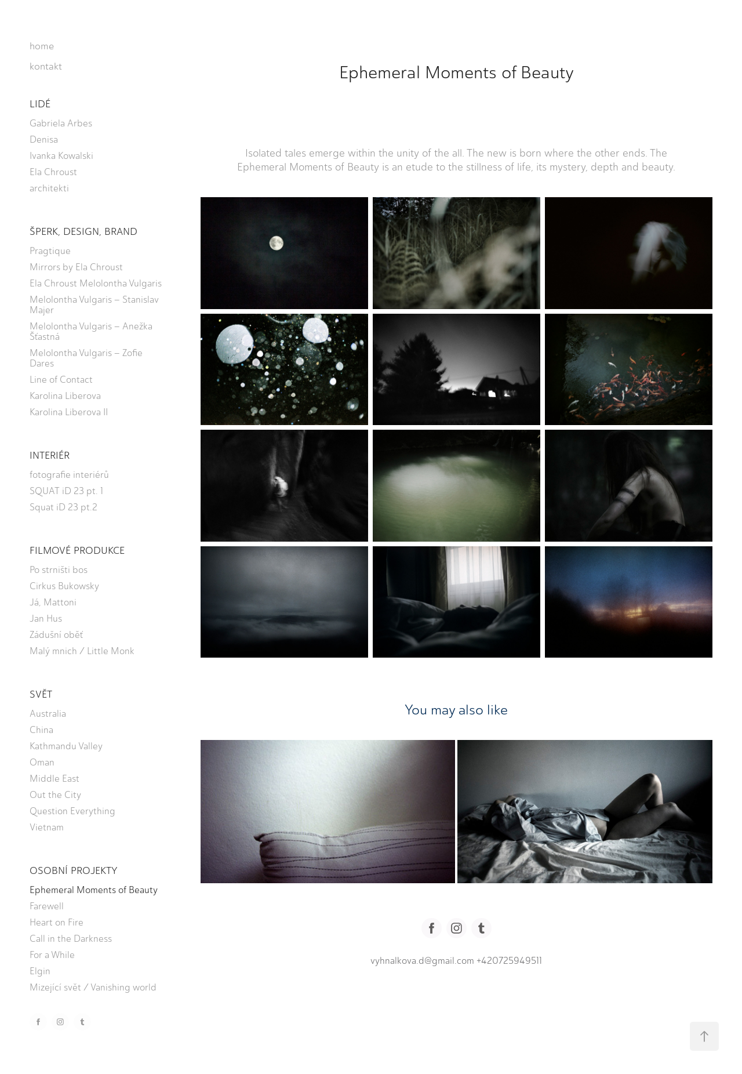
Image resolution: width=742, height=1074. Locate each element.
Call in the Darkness (71, 938)
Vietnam (47, 827)
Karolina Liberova (65, 395)
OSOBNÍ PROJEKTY (74, 870)
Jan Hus (46, 618)
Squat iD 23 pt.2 (63, 507)
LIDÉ (40, 104)
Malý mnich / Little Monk (82, 650)
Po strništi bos (59, 569)
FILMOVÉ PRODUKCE (77, 550)
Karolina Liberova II (69, 412)
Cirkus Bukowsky (64, 586)
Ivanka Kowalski (61, 155)
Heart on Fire (56, 922)
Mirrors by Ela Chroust (76, 267)
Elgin (40, 971)
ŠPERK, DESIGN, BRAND (83, 231)
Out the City (55, 794)
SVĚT (41, 694)
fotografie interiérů (69, 474)
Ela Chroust (53, 171)
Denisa (44, 139)
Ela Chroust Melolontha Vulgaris (96, 283)
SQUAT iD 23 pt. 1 (66, 490)
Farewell (47, 906)
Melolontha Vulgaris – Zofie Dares (86, 358)
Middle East (54, 778)
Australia (48, 713)
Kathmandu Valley (66, 746)
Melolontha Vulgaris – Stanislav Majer (94, 304)
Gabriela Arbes (61, 123)
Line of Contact (61, 379)
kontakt (46, 66)
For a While (52, 954)
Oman (42, 762)
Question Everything (72, 811)
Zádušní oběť (56, 634)
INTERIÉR (50, 455)
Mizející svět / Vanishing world (93, 987)
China (41, 729)
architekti (49, 188)
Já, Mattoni (53, 602)
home (42, 46)
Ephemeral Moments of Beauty (94, 889)
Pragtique (50, 250)
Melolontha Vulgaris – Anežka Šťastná (91, 331)
